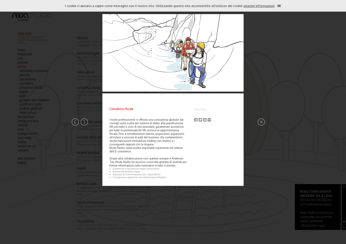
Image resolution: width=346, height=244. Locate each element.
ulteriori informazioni (259, 6)
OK (279, 6)
